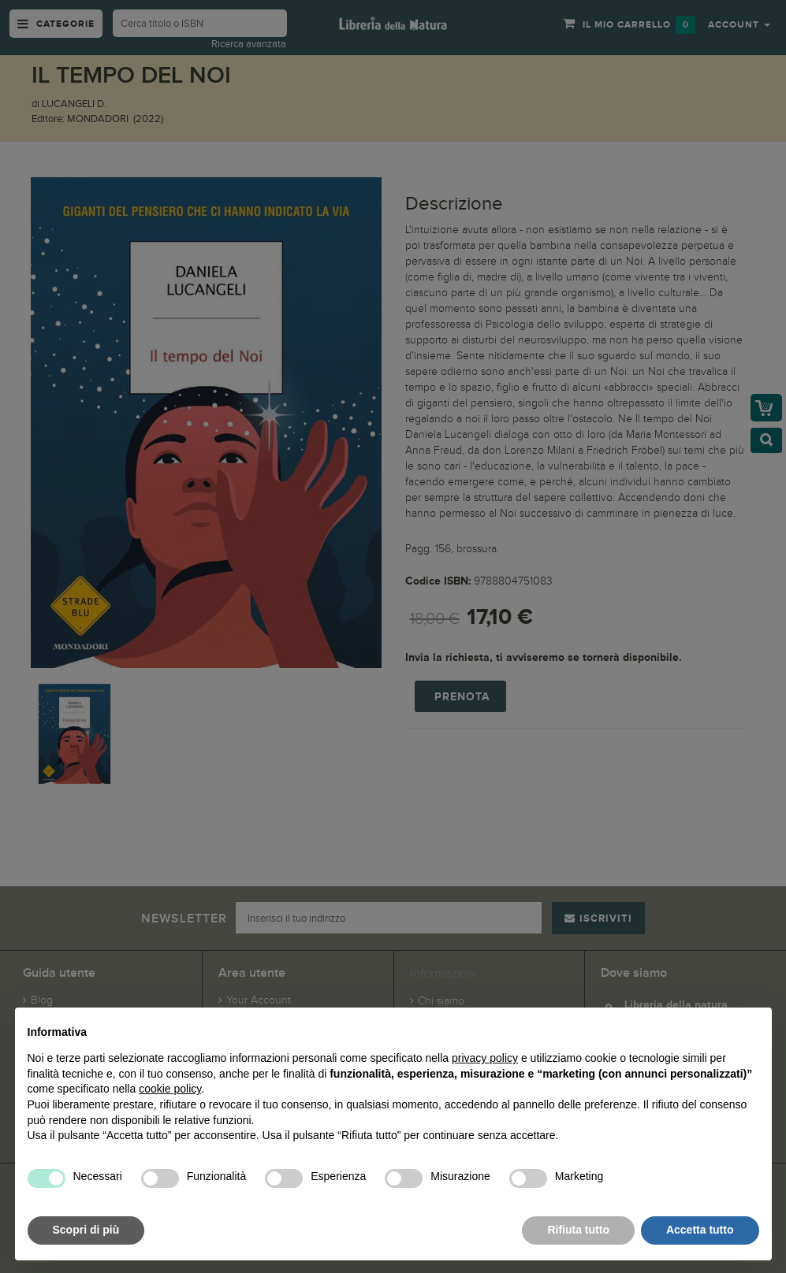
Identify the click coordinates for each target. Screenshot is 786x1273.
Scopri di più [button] (86, 1229)
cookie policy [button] (170, 1088)
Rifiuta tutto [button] (578, 1229)
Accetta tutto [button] (700, 1229)
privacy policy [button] (485, 1058)
